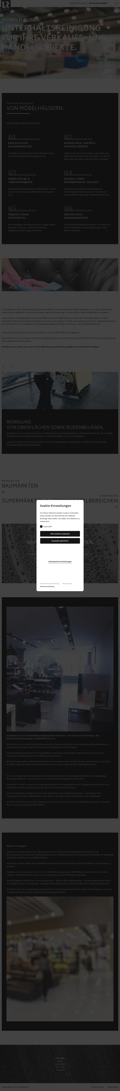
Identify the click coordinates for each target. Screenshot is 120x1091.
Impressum (67, 583)
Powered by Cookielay (47, 586)
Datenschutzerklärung (49, 583)
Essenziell (46, 526)
